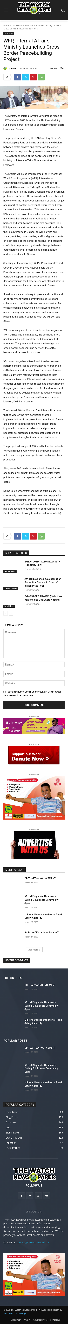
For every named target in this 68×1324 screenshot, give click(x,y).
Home (6, 25)
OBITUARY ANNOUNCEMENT (40, 878)
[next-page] (11, 613)
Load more (34, 949)
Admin (14, 68)
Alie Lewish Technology (14, 1313)
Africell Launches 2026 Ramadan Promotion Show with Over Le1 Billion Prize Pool (42, 582)
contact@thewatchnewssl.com (33, 1242)
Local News (17, 25)
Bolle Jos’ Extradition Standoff (41, 932)
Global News (10, 571)
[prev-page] (5, 613)
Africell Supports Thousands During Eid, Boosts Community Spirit (41, 899)
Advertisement (10, 588)
